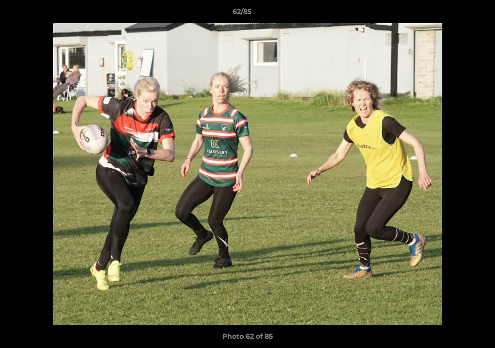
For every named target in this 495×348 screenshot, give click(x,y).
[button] (454, 14)
